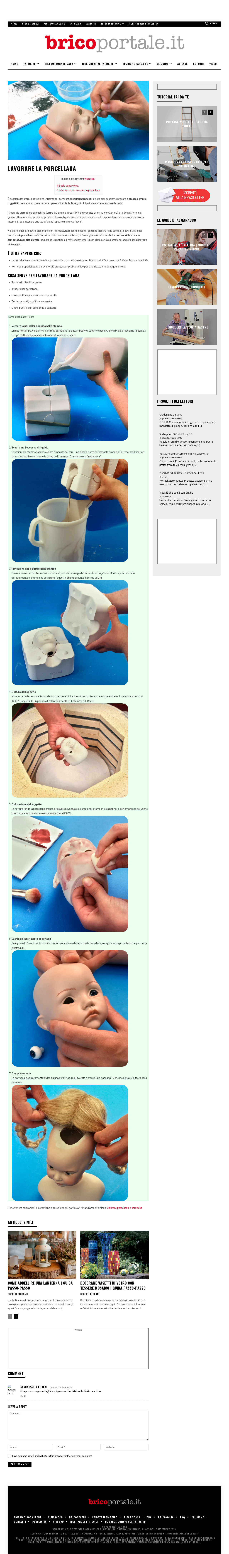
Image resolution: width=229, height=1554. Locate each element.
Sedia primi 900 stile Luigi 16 (175, 434)
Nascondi (89, 179)
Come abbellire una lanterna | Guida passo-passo (40, 1285)
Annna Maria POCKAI (33, 1387)
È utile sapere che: (68, 185)
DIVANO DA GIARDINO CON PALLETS (181, 473)
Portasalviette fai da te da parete (187, 124)
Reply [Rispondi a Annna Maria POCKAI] (23, 1396)
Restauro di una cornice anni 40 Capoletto (183, 453)
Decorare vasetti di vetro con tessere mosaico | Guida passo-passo (113, 1285)
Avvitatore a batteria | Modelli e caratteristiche (187, 247)
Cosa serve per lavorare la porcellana (78, 190)
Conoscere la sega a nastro (187, 327)
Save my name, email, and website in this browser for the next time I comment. (52, 1456)
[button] (211, 23)
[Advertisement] (78, 1350)
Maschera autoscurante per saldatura (187, 164)
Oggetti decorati (18, 1294)
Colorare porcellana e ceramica (124, 1207)
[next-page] (16, 1316)
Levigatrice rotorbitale (187, 287)
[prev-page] (10, 1316)
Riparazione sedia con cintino (176, 492)
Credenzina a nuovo (170, 414)
